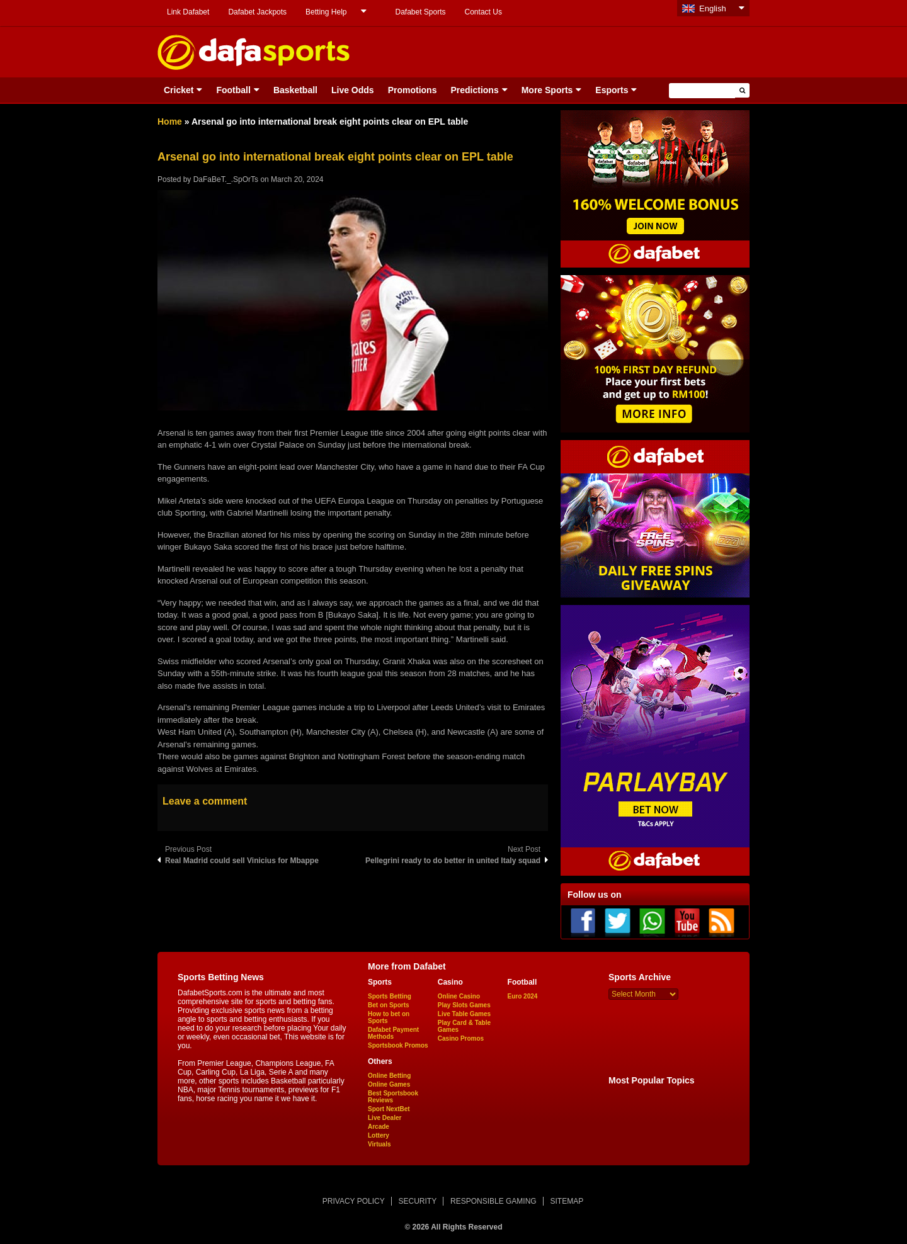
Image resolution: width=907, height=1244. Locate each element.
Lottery (378, 1135)
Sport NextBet (389, 1108)
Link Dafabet (188, 12)
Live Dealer (384, 1117)
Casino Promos (461, 1038)
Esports (611, 90)
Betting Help (325, 12)
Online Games (389, 1084)
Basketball (295, 90)
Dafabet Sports (420, 12)
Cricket (178, 90)
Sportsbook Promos (398, 1045)
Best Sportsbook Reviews (393, 1097)
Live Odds (352, 90)
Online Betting (389, 1075)
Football (233, 90)
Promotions (412, 90)
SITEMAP (566, 1201)
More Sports (547, 90)
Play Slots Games (464, 1005)
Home (169, 121)
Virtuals (379, 1144)
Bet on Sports (388, 1005)
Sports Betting (389, 996)
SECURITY (418, 1201)
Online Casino (459, 996)
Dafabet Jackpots (257, 12)
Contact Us (483, 12)
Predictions (474, 90)
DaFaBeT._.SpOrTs (225, 179)
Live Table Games (464, 1013)
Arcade (378, 1126)
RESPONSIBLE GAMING (493, 1201)
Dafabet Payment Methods (393, 1033)
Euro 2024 (523, 996)
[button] (742, 90)
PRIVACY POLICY (353, 1201)
